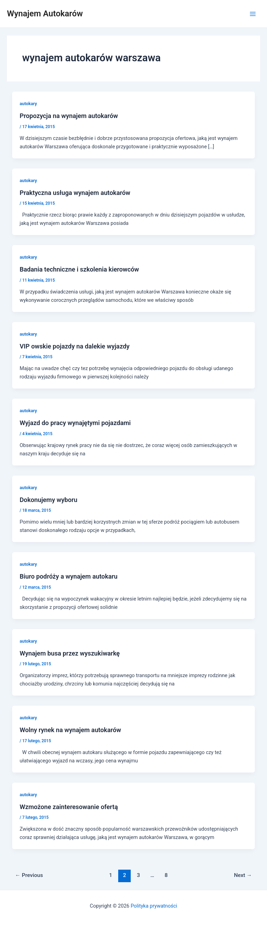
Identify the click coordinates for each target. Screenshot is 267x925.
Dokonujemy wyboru (48, 499)
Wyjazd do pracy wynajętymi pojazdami (75, 422)
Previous (29, 875)
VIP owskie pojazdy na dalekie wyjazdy (74, 346)
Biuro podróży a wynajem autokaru (68, 576)
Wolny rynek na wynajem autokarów (70, 730)
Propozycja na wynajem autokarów (68, 115)
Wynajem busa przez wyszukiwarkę (69, 653)
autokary (28, 103)
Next (243, 875)
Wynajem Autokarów (45, 13)
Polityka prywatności (154, 906)
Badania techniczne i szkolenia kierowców (79, 269)
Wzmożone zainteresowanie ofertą (68, 806)
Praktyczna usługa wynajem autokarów (74, 192)
